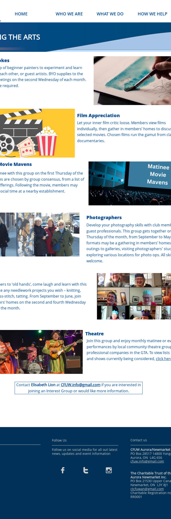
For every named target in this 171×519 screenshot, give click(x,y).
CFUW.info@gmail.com (80, 384)
